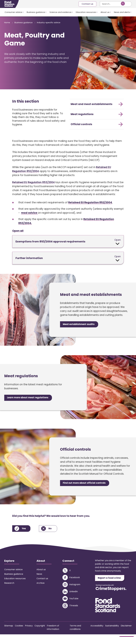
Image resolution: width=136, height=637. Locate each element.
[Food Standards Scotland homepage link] (9, 4)
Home (7, 22)
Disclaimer (126, 628)
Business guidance (36, 12)
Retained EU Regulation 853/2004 (33, 182)
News (39, 576)
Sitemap (8, 628)
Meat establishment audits (81, 325)
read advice (29, 213)
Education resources (86, 12)
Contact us (87, 3)
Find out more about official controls (87, 484)
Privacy (29, 628)
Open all (18, 231)
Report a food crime (111, 580)
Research (9, 585)
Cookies (19, 628)
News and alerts (122, 12)
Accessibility (96, 628)
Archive (40, 585)
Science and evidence (60, 12)
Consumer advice (13, 12)
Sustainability (112, 628)
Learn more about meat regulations (31, 399)
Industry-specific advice (16, 27)
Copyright (40, 628)
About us (105, 12)
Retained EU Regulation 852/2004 (90, 202)
